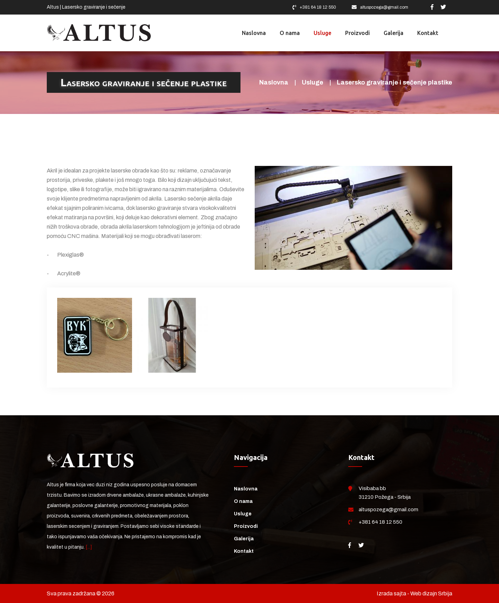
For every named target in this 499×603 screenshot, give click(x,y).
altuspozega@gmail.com (384, 7)
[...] (89, 547)
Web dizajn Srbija (431, 593)
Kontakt (244, 551)
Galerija (244, 538)
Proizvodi (246, 526)
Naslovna (273, 82)
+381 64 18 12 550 (318, 7)
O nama (243, 501)
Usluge (312, 82)
